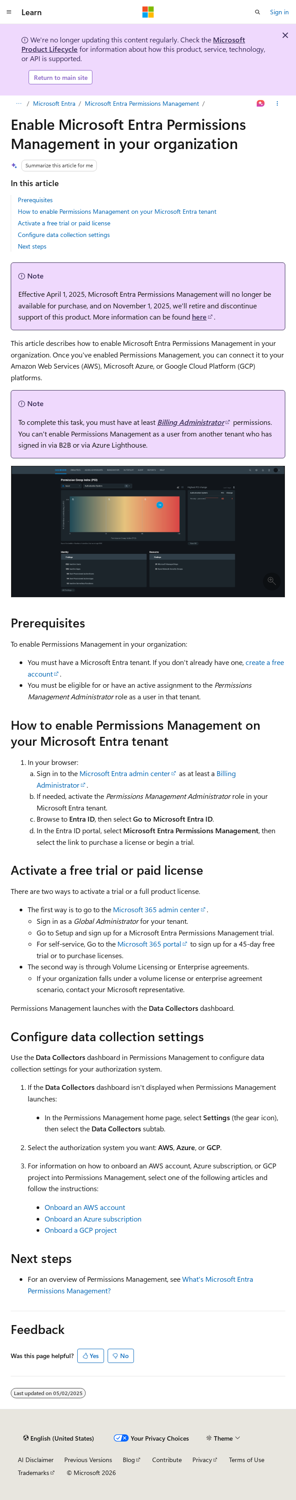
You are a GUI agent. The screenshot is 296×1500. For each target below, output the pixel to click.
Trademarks (33, 1472)
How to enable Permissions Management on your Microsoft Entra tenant (117, 211)
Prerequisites (35, 199)
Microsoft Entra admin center (124, 773)
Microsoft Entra (54, 103)
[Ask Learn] (261, 103)
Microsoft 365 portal (149, 943)
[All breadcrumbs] (18, 103)
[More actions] (277, 103)
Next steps (32, 246)
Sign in (279, 12)
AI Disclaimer (36, 1459)
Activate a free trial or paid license (64, 223)
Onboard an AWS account (85, 1207)
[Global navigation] (9, 12)
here (199, 316)
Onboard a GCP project (81, 1229)
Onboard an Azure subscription (93, 1218)
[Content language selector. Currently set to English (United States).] (59, 1438)
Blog (129, 1459)
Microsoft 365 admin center (156, 909)
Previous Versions (88, 1459)
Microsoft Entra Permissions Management (142, 103)
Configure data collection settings (64, 234)
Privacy (202, 1459)
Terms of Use (246, 1459)
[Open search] (258, 12)
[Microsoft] (148, 12)
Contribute (167, 1459)
